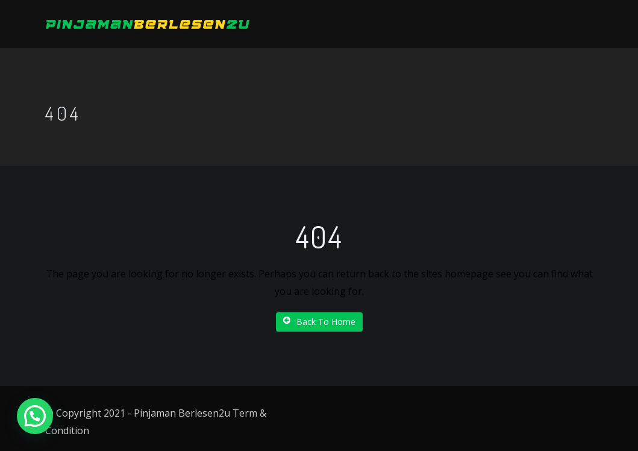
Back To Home (319, 321)
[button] (35, 416)
